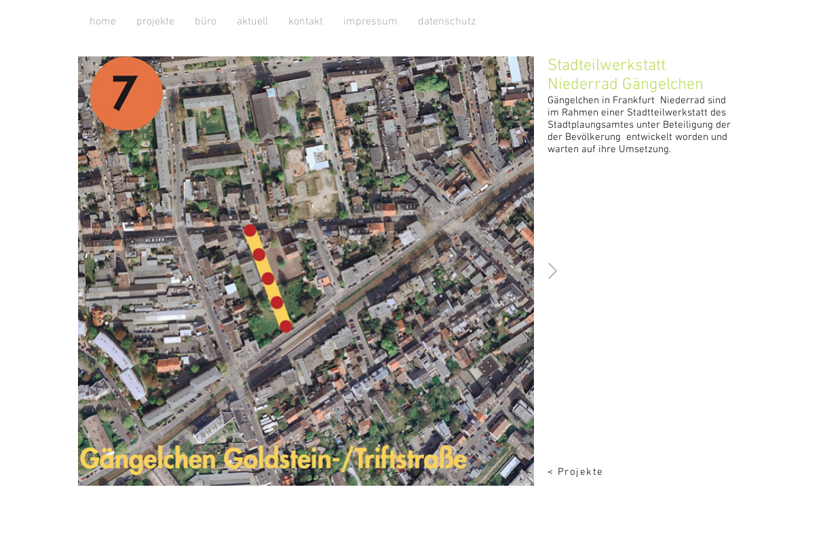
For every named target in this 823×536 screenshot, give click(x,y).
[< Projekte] (588, 472)
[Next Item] (553, 270)
